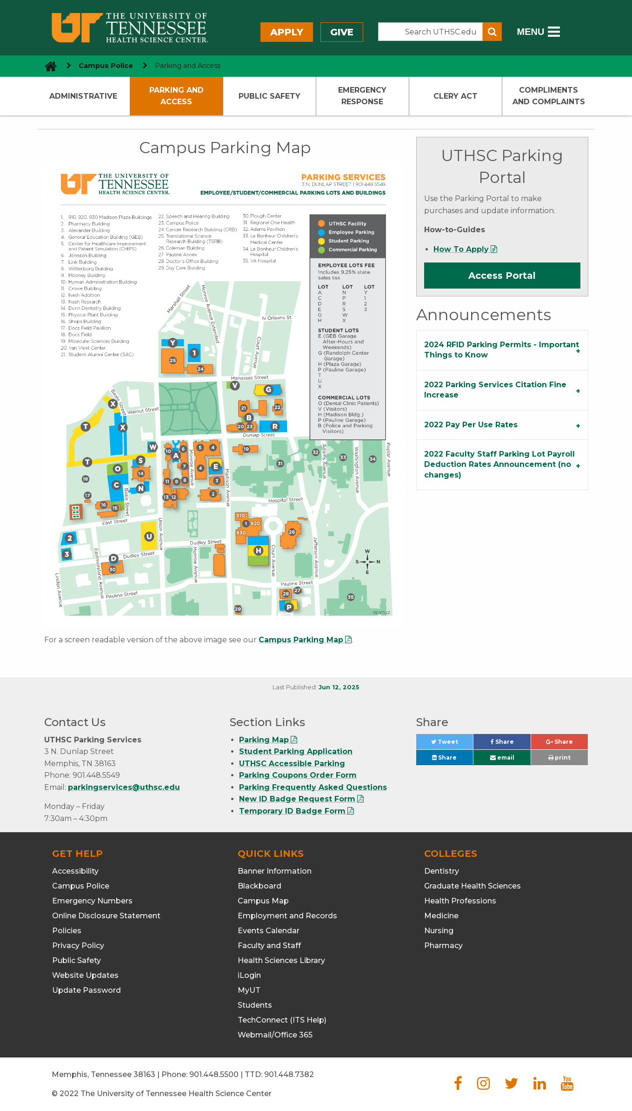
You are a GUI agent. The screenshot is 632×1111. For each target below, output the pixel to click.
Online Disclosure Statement (106, 915)
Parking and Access (176, 96)
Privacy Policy (78, 945)
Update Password (86, 990)
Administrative (83, 96)
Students (255, 1005)
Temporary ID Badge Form (292, 811)
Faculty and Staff (269, 945)
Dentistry (441, 871)
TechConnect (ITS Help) (282, 1020)
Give (341, 32)
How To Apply (461, 249)
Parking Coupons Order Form (298, 775)
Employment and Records (287, 915)
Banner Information (275, 871)
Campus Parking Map (301, 639)
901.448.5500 (214, 1074)
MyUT (249, 990)
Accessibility (75, 871)
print (559, 757)
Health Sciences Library (281, 960)
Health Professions (460, 900)
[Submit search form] (492, 31)
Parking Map (264, 739)
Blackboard (259, 886)
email (502, 757)
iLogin (249, 975)
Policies (66, 930)
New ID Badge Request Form (297, 799)
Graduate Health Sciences (472, 886)
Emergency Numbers (92, 900)
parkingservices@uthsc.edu (124, 787)
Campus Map (263, 900)
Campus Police (80, 886)
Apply (286, 32)
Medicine (441, 915)
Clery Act (455, 96)
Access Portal (502, 275)
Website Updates (85, 975)
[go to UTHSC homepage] (47, 66)
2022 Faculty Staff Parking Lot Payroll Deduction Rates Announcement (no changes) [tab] (499, 464)
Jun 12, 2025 (339, 687)
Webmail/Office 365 (275, 1034)
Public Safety (269, 96)
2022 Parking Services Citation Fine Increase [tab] (495, 389)
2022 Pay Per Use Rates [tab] (471, 424)
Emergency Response (362, 96)
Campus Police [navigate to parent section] (106, 65)
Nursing (438, 930)
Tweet (452, 744)
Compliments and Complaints (548, 96)
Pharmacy (443, 945)
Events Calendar (268, 930)
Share (511, 744)
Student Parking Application (296, 751)
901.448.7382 (289, 1074)
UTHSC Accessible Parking (292, 763)
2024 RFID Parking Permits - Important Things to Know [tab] (501, 349)
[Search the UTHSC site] (430, 31)
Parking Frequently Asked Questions (313, 787)
